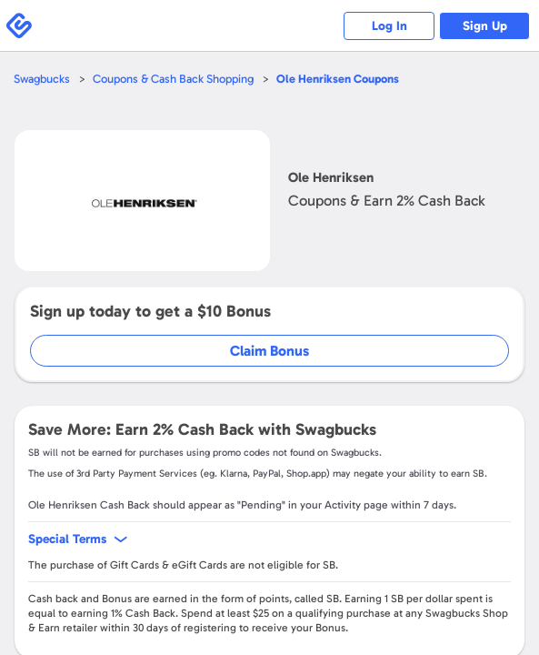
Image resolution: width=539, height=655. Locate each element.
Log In (389, 26)
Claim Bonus (269, 350)
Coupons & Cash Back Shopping (173, 79)
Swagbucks (42, 79)
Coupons (337, 79)
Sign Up (485, 26)
